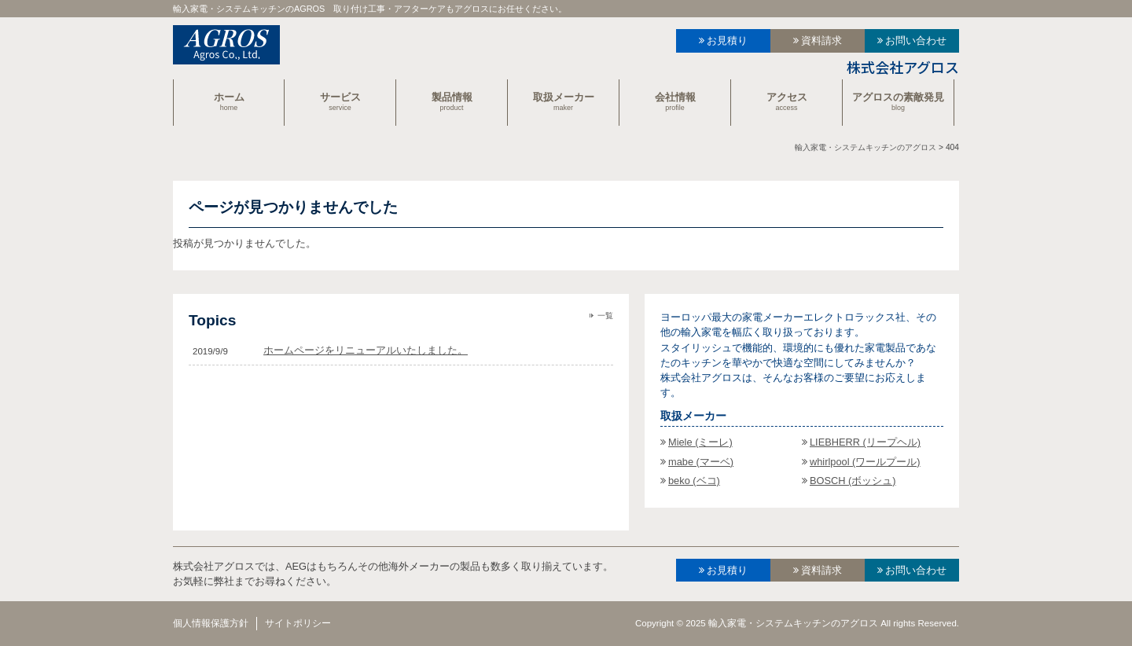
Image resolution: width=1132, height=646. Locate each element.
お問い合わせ (915, 40)
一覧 (605, 315)
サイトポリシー (298, 623)
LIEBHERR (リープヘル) (865, 442)
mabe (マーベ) (700, 462)
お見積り (727, 40)
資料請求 (821, 40)
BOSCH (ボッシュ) (853, 480)
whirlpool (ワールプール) (865, 462)
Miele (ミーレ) (700, 442)
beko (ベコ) (694, 480)
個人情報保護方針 (210, 623)
